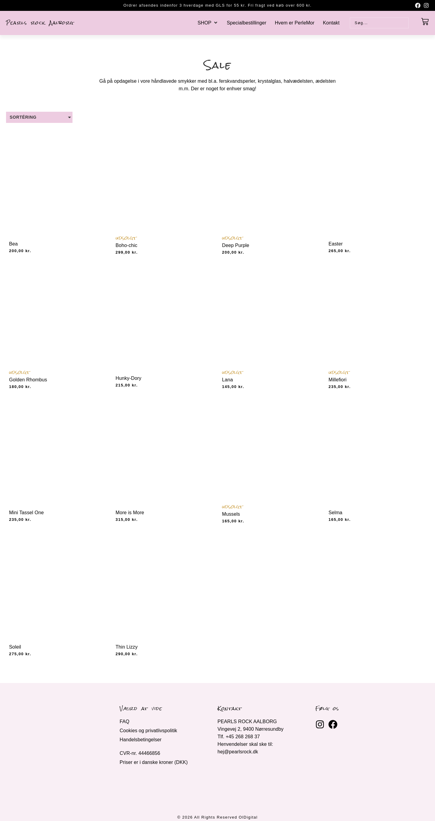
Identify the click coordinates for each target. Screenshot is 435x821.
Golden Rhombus (28, 379)
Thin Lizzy (127, 646)
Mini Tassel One (26, 512)
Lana (227, 379)
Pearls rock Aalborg (40, 23)
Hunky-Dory (128, 378)
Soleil (15, 646)
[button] (208, 23)
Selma (336, 512)
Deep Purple (235, 245)
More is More (130, 512)
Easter (336, 243)
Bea (13, 243)
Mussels (231, 514)
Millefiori (338, 379)
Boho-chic (126, 245)
